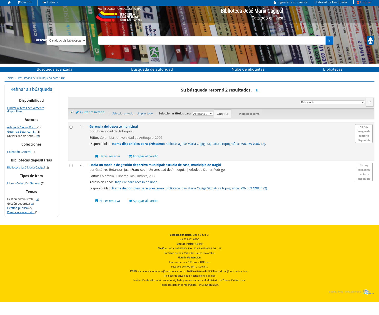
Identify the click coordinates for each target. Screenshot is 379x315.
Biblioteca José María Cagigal (26, 167)
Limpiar (364, 2)
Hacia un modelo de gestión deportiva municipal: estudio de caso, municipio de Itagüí (155, 165)
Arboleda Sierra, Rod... (22, 127)
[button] (24, 2)
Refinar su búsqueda (31, 89)
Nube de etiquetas (248, 69)
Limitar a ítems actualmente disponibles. (25, 109)
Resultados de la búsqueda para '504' (41, 78)
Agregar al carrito (143, 156)
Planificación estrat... (21, 212)
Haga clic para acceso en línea (135, 182)
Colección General (19, 152)
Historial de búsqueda (330, 2)
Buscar (40, 40)
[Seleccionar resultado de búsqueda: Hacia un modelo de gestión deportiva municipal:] (71, 165)
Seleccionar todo (122, 113)
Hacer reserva (249, 113)
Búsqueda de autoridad (152, 69)
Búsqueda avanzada (54, 69)
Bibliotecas (332, 69)
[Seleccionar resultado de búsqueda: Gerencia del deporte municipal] (71, 127)
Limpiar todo (145, 113)
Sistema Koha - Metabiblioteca (345, 291)
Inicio (10, 78)
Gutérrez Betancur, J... (21, 132)
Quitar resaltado (89, 112)
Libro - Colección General (23, 183)
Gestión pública (17, 208)
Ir (329, 40)
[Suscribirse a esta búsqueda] (257, 90)
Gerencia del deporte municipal (114, 126)
